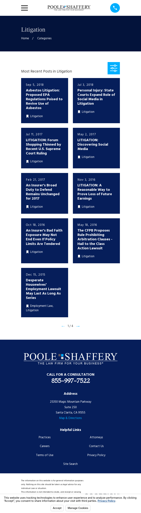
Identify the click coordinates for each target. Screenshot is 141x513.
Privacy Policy (96, 455)
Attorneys (96, 437)
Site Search (70, 464)
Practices (45, 437)
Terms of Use (44, 455)
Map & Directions (70, 418)
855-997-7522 (70, 380)
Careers (45, 446)
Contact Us (96, 446)
